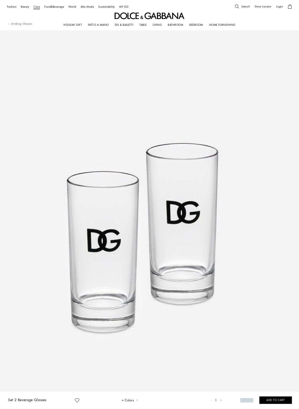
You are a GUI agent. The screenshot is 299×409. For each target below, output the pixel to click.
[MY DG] (123, 6)
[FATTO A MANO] (98, 24)
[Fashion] (11, 6)
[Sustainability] (106, 6)
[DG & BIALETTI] (124, 24)
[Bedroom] (196, 24)
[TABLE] (143, 24)
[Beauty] (25, 6)
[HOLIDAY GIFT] (73, 24)
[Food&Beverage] (54, 6)
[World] (72, 6)
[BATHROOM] (175, 24)
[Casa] (36, 6)
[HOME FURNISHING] (222, 24)
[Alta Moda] (87, 6)
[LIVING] (157, 24)
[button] (242, 6)
